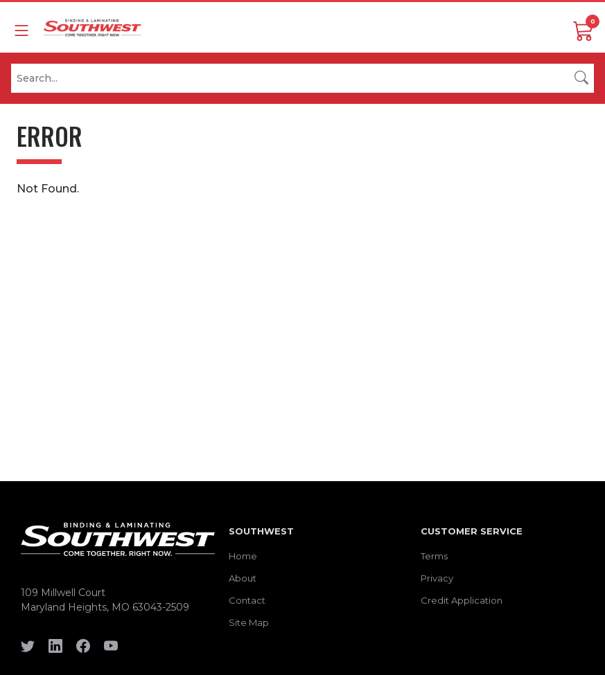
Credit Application (461, 600)
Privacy (437, 578)
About (242, 578)
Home (243, 555)
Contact (247, 600)
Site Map (249, 622)
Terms (434, 555)
